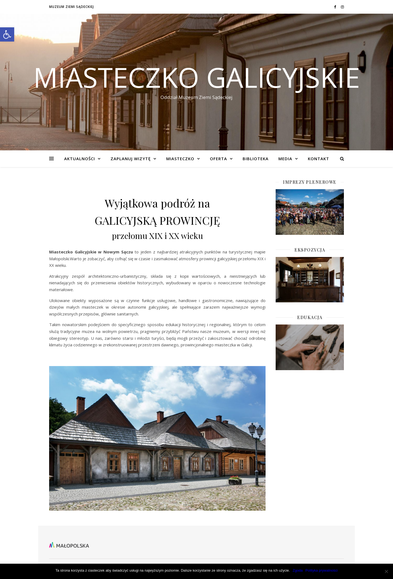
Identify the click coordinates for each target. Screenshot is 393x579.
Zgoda (298, 570)
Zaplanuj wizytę (131, 158)
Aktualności (79, 158)
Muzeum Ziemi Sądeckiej (71, 6)
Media (285, 158)
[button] (7, 34)
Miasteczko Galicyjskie (196, 77)
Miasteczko (180, 158)
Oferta (218, 158)
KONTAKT (318, 158)
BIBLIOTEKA (256, 158)
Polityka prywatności (321, 570)
